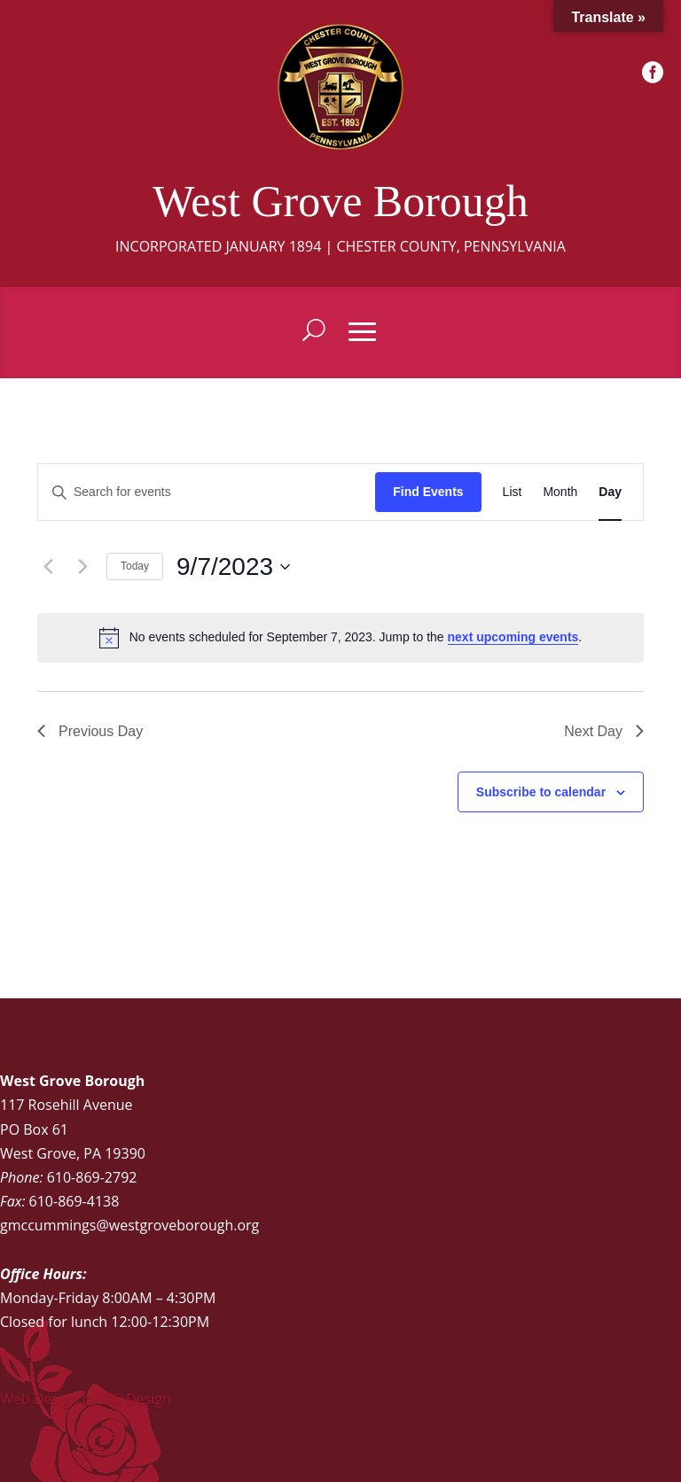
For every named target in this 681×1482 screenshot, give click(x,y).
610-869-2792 (92, 1177)
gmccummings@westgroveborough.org (129, 1225)
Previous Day (90, 731)
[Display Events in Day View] (610, 492)
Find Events (428, 492)
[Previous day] (48, 567)
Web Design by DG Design (85, 1398)
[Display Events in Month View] (560, 492)
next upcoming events (513, 637)
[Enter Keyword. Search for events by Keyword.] (206, 492)
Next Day (604, 731)
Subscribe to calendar (541, 792)
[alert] (340, 638)
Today (135, 566)
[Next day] (82, 567)
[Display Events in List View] (512, 492)
